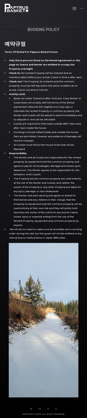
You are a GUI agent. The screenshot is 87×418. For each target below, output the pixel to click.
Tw (39, 409)
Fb (31, 409)
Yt (48, 409)
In (56, 411)
